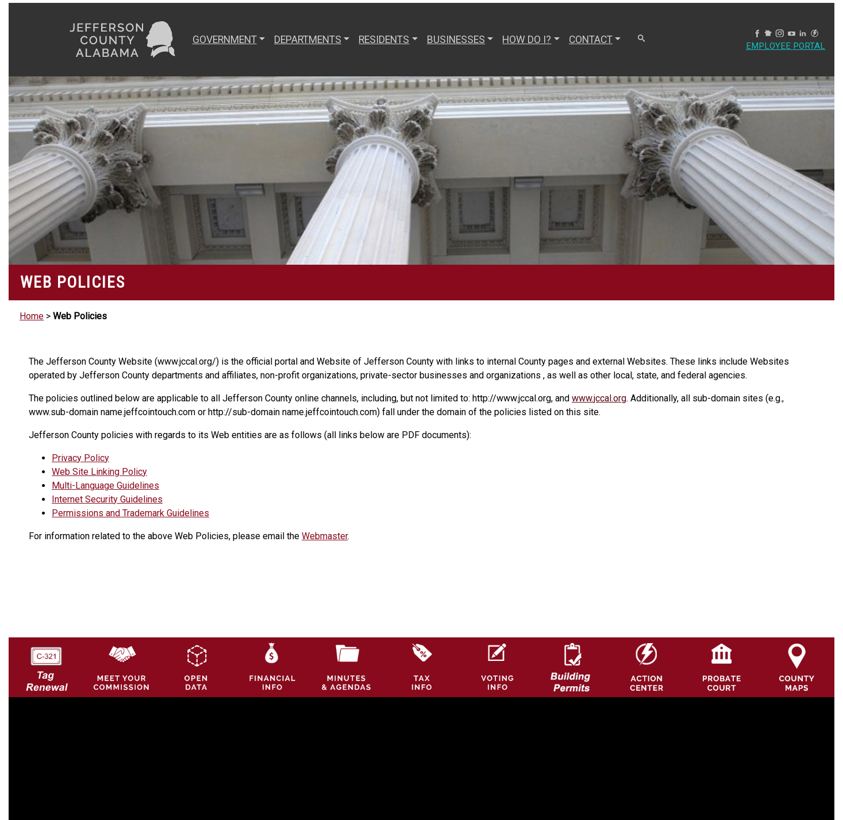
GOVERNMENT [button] (223, 39)
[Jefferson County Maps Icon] (797, 666)
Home (32, 316)
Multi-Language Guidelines (105, 485)
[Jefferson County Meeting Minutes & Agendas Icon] (347, 666)
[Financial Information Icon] (271, 666)
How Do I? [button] (525, 39)
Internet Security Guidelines (107, 499)
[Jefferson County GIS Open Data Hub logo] (196, 666)
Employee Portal (784, 46)
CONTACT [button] (589, 39)
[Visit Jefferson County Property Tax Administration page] (421, 666)
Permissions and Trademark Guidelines (130, 513)
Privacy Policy (80, 457)
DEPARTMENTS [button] (306, 39)
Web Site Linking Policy (99, 471)
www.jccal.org (599, 398)
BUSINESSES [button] (455, 39)
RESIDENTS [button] (382, 39)
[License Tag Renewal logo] (46, 663)
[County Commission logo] (121, 666)
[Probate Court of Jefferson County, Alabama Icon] (722, 666)
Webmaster (325, 536)
